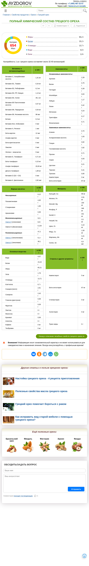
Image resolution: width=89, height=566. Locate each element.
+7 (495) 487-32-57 (75, 4)
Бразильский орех (12, 446)
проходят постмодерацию (23, 496)
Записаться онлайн (77, 6)
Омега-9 (8, 222)
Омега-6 (8, 242)
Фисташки (44, 445)
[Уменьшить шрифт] (49, 26)
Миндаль (28, 445)
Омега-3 (8, 238)
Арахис (61, 445)
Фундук (77, 445)
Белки (30, 41)
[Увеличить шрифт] (43, 26)
